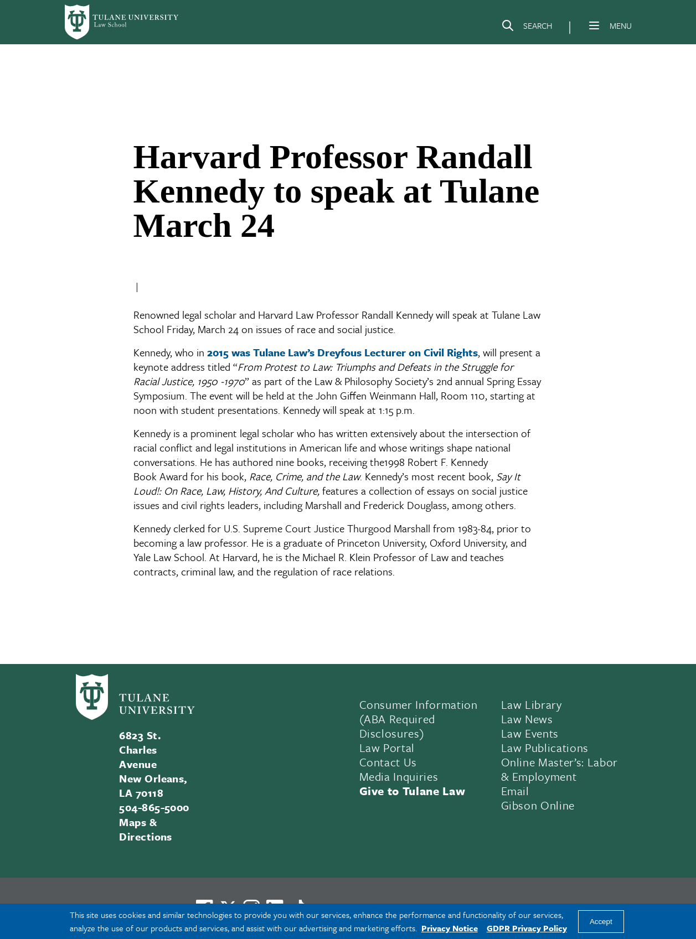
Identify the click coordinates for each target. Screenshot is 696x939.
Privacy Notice (449, 928)
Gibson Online (538, 805)
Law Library (531, 704)
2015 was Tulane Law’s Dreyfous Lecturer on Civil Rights (342, 352)
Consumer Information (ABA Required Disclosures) (418, 718)
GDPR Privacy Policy (527, 928)
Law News (527, 718)
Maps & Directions (145, 829)
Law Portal (387, 747)
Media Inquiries (399, 776)
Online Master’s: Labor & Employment (559, 769)
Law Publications (545, 747)
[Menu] (594, 25)
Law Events (530, 733)
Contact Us (388, 762)
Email (515, 790)
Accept (601, 921)
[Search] (526, 28)
